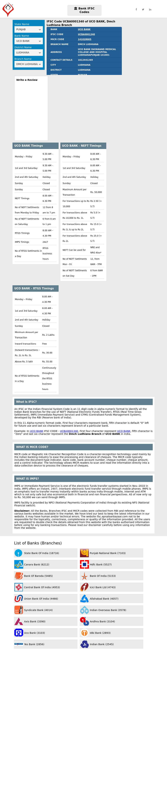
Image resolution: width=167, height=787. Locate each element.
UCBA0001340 (86, 34)
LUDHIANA (28, 52)
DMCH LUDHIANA (28, 64)
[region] (31, 109)
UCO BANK (28, 41)
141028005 (84, 39)
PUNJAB (28, 29)
